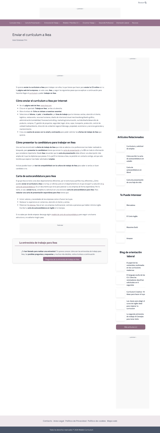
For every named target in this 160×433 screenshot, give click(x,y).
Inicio (14, 40)
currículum (33, 93)
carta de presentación (71, 150)
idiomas (32, 205)
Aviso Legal (58, 421)
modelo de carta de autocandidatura (65, 214)
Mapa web (112, 421)
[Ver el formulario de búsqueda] (142, 2)
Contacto (47, 421)
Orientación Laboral (122, 23)
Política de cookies (97, 421)
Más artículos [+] (130, 327)
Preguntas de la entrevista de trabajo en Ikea (62, 259)
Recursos (135, 23)
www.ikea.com (46, 105)
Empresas (20, 40)
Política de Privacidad (76, 421)
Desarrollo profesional (106, 23)
